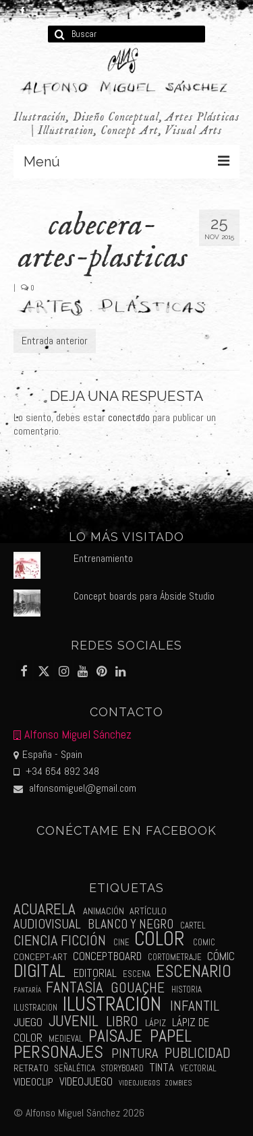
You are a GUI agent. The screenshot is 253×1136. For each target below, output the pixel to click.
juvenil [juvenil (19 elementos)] (74, 1021)
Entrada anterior (55, 341)
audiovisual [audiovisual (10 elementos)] (47, 924)
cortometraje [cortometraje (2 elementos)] (175, 957)
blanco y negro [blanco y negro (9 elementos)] (130, 924)
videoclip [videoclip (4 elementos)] (33, 1082)
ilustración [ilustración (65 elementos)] (112, 1004)
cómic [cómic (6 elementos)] (221, 956)
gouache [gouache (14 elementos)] (138, 987)
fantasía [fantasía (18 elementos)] (74, 987)
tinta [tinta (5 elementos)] (161, 1068)
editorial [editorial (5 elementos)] (95, 973)
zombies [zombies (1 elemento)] (178, 1083)
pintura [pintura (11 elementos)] (134, 1053)
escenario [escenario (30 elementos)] (193, 971)
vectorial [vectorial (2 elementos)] (198, 1068)
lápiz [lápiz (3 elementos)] (155, 1023)
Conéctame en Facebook (126, 830)
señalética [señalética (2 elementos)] (74, 1068)
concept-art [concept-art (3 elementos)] (40, 957)
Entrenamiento (103, 558)
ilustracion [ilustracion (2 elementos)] (35, 1007)
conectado (129, 417)
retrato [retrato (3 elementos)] (31, 1068)
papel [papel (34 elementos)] (171, 1036)
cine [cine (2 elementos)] (121, 942)
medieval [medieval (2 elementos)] (66, 1038)
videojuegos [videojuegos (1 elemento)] (139, 1083)
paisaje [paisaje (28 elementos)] (115, 1035)
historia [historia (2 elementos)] (186, 989)
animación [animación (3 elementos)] (103, 911)
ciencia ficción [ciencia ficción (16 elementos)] (59, 940)
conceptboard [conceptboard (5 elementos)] (107, 956)
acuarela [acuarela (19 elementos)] (44, 909)
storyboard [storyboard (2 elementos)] (122, 1068)
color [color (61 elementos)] (159, 938)
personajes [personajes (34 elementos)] (58, 1052)
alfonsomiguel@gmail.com (74, 788)
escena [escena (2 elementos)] (136, 974)
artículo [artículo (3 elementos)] (148, 911)
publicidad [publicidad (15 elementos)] (198, 1053)
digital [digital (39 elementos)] (39, 970)
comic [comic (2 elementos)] (204, 942)
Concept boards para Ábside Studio (144, 596)
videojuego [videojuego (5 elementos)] (86, 1082)
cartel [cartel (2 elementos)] (193, 925)
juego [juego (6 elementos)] (28, 1022)
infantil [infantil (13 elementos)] (194, 1006)
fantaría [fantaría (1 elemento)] (27, 990)
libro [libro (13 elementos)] (122, 1021)
